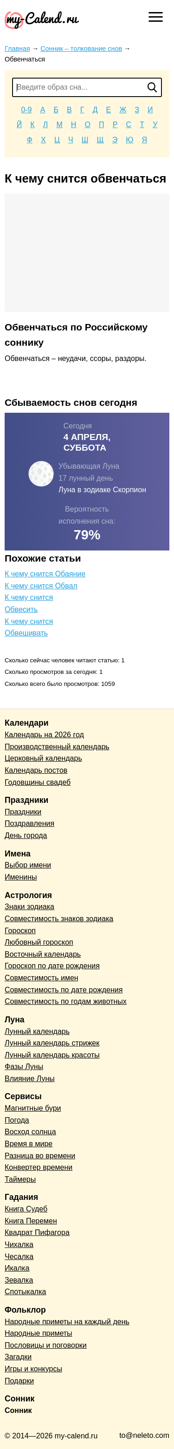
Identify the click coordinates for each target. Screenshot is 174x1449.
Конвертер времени (38, 1167)
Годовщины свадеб (38, 782)
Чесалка (19, 1256)
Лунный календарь (37, 1031)
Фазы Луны (24, 1066)
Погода (17, 1120)
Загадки (18, 1357)
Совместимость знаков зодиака (59, 919)
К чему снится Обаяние (45, 574)
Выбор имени (28, 865)
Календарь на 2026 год (44, 735)
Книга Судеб (26, 1209)
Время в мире (28, 1144)
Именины (21, 877)
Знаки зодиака (29, 907)
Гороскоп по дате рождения (52, 966)
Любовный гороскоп (39, 942)
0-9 (26, 110)
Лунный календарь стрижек (52, 1043)
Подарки (19, 1381)
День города (26, 835)
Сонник (18, 1410)
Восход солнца (30, 1132)
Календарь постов (36, 770)
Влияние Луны (30, 1078)
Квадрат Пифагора (37, 1232)
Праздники (23, 812)
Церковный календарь (43, 758)
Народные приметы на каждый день (67, 1322)
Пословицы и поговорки (46, 1345)
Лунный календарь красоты (52, 1055)
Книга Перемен (31, 1221)
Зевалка (19, 1280)
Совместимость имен (41, 978)
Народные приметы (38, 1333)
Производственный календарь (57, 747)
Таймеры (20, 1179)
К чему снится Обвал (41, 586)
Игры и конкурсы (33, 1369)
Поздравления (29, 823)
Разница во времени (40, 1156)
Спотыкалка (25, 1292)
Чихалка (19, 1244)
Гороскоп (20, 931)
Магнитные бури (33, 1108)
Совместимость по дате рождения (63, 990)
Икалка (17, 1268)
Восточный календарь (43, 954)
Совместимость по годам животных (66, 1001)
